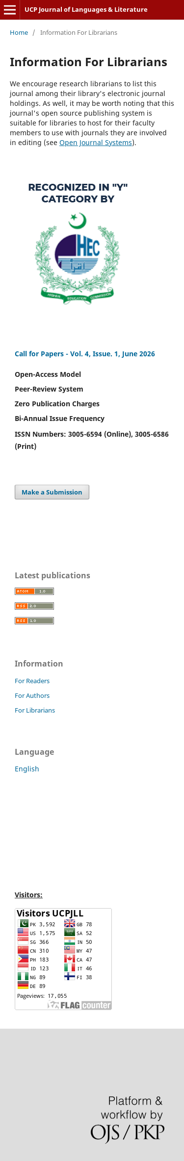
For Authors (32, 695)
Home (19, 32)
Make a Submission (52, 492)
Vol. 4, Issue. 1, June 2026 (112, 353)
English (27, 768)
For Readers (32, 680)
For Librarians (35, 710)
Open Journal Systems (95, 142)
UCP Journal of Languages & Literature (86, 9)
